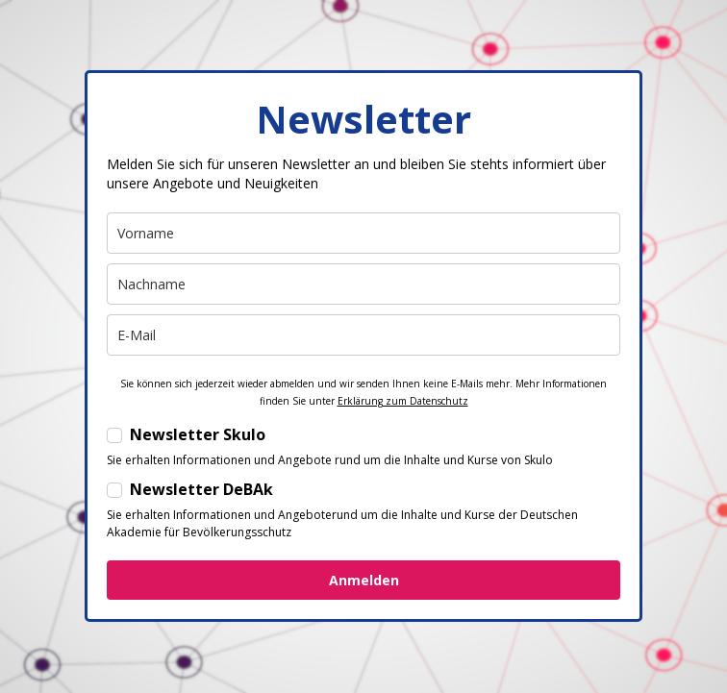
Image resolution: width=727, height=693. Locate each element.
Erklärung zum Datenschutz (403, 401)
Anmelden (364, 580)
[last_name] (363, 284)
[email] (363, 335)
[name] (363, 233)
